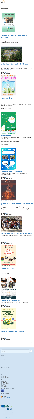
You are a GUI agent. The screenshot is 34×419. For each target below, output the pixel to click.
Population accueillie (5, 370)
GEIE (3, 358)
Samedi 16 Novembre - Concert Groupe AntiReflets (14, 36)
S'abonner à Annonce (4, 344)
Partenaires (4, 363)
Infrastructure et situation (6, 360)
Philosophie (4, 359)
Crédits (15, 417)
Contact (18, 417)
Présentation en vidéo (5, 377)
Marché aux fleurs (7, 98)
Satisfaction (4, 385)
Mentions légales (11, 417)
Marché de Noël (6, 135)
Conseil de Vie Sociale (5, 383)
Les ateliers (4, 371)
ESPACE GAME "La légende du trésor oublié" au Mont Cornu (17, 204)
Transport (3, 372)
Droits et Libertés (5, 382)
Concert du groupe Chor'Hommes (12, 171)
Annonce (6, 44)
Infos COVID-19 (4, 386)
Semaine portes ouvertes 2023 (11, 300)
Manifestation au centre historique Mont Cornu (16, 233)
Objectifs (3, 369)
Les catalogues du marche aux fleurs (13, 331)
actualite (7, 5)
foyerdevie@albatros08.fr (8, 69)
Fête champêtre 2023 (8, 268)
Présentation (4, 376)
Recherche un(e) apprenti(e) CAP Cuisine (14, 64)
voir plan (2, 401)
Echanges (3, 384)
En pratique (4, 362)
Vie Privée (7, 417)
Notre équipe (4, 361)
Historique (4, 357)
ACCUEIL (2, 5)
